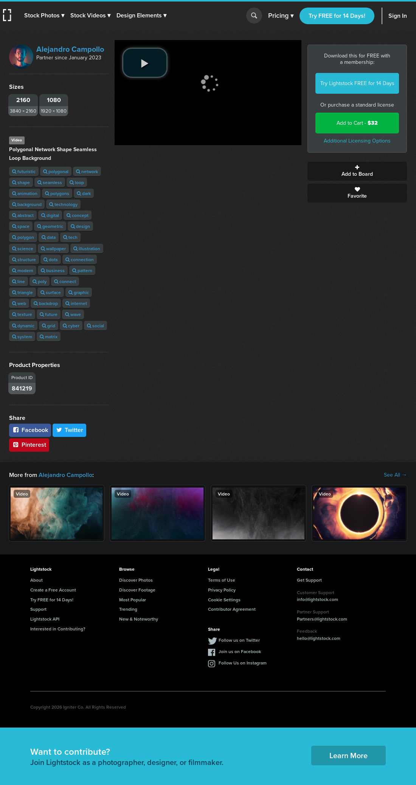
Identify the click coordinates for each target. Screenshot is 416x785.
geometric (50, 226)
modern (22, 270)
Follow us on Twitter (239, 640)
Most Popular (132, 599)
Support (38, 609)
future (48, 314)
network (87, 171)
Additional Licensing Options (357, 141)
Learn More (348, 755)
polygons (57, 193)
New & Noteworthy (138, 619)
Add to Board (357, 171)
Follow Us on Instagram (243, 663)
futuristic (24, 171)
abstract (23, 215)
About (36, 580)
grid (48, 325)
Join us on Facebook (240, 651)
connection (79, 259)
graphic (78, 292)
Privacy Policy (222, 590)
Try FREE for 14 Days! (337, 15)
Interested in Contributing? (57, 629)
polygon (23, 237)
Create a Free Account (53, 590)
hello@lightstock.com (318, 638)
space (20, 226)
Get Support (309, 580)
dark (84, 193)
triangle (22, 292)
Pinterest (29, 444)
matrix (48, 336)
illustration (86, 248)
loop (77, 182)
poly (40, 281)
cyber (71, 325)
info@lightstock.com (317, 599)
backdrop (46, 303)
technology (63, 204)
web (19, 303)
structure (24, 259)
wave (73, 314)
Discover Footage (137, 590)
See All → (395, 475)
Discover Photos (136, 580)
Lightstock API (44, 619)
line (18, 281)
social (95, 325)
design (80, 226)
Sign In (397, 15)
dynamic (23, 325)
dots (50, 259)
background (27, 204)
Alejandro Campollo (70, 49)
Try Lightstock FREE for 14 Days (357, 83)
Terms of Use (221, 580)
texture (22, 314)
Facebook (30, 430)
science (22, 248)
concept (77, 215)
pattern (82, 270)
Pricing (280, 16)
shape (21, 182)
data (49, 237)
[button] (44, 15)
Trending (128, 609)
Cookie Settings (224, 599)
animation (24, 193)
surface (50, 292)
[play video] (145, 63)
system (22, 336)
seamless (49, 182)
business (53, 270)
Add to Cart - (357, 123)
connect (65, 281)
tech (70, 237)
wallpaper (53, 248)
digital (50, 215)
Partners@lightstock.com (322, 619)
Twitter (70, 430)
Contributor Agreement (232, 609)
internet (76, 303)
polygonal (55, 171)
